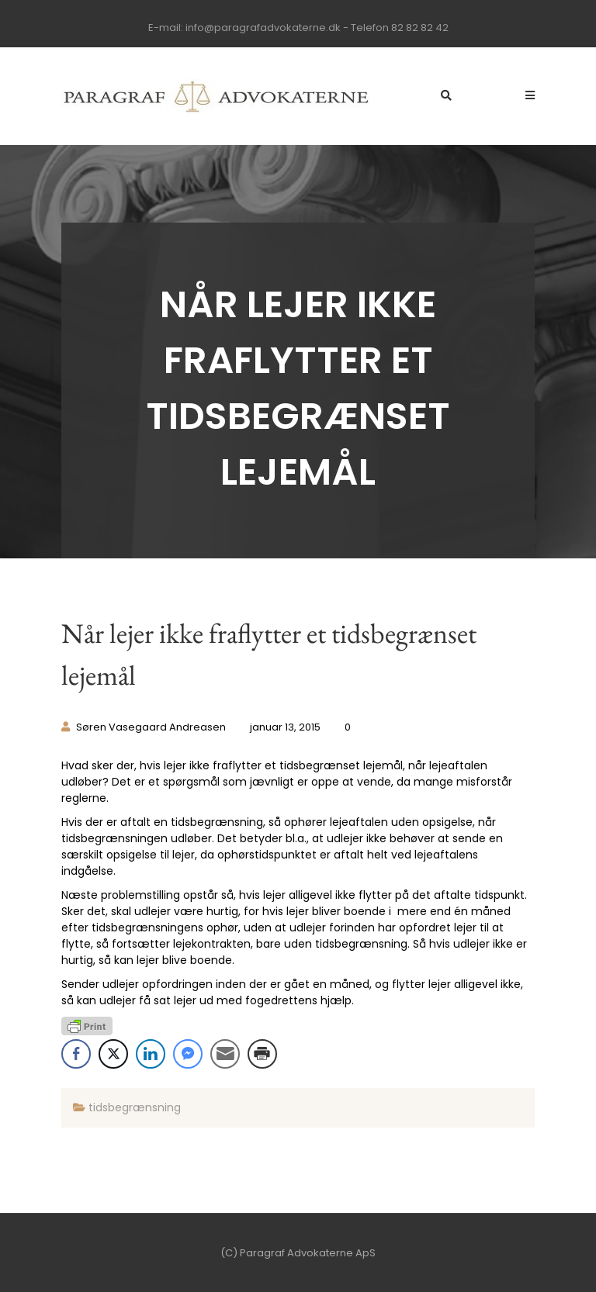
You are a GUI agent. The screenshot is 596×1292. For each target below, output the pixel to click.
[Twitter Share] (113, 1054)
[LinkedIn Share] (150, 1054)
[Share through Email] (225, 1054)
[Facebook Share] (76, 1054)
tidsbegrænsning (134, 1107)
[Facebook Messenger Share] (188, 1054)
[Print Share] (262, 1054)
